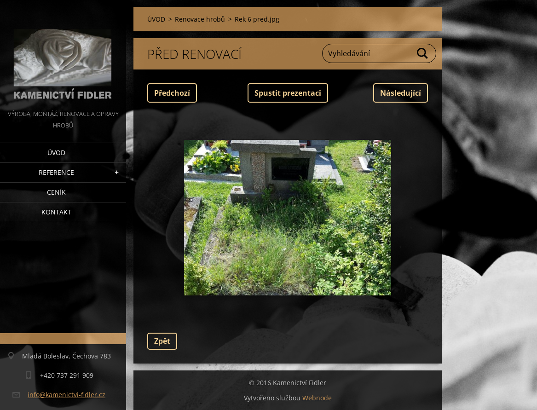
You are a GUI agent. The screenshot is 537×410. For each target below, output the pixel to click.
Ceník (56, 192)
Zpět (162, 341)
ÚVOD (56, 152)
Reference (56, 172)
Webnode (317, 397)
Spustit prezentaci (287, 93)
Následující (400, 93)
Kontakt (56, 212)
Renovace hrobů (200, 19)
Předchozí (172, 93)
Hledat (423, 53)
